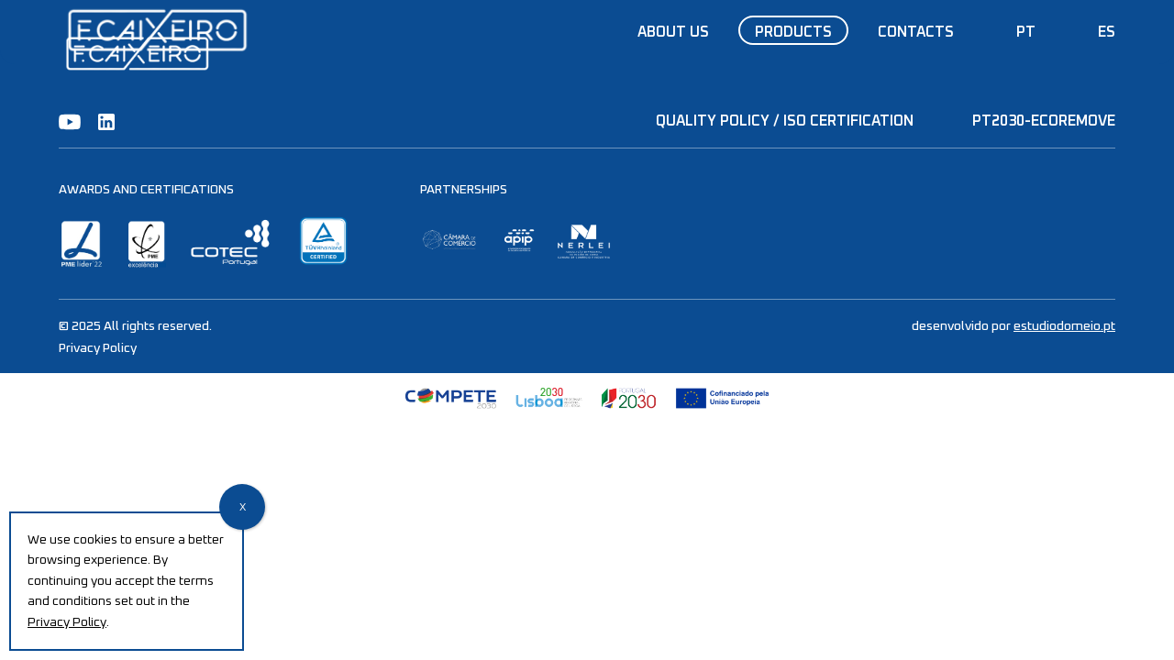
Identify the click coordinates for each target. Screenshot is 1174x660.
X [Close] (242, 507)
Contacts (916, 32)
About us (673, 32)
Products (793, 32)
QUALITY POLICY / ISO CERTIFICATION (785, 121)
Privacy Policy (98, 348)
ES (1106, 32)
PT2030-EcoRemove (1043, 121)
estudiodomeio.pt (1064, 326)
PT (1026, 32)
